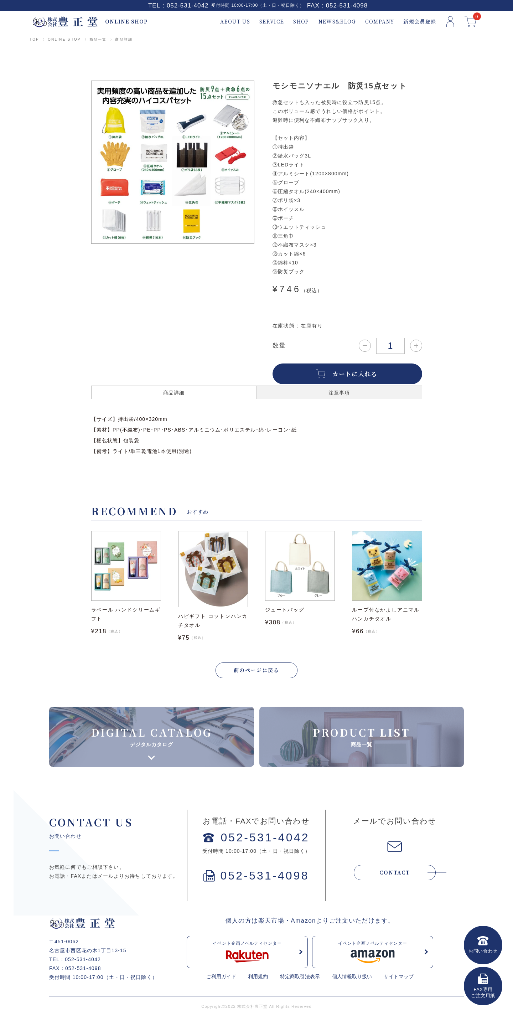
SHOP (301, 22)
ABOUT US (235, 22)
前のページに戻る (256, 670)
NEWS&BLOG (337, 22)
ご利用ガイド (221, 976)
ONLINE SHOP (64, 39)
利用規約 (258, 976)
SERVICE (271, 22)
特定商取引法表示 (300, 976)
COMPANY (379, 22)
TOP (34, 39)
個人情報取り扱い (352, 976)
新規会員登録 (419, 22)
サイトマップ (399, 976)
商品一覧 (98, 39)
